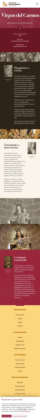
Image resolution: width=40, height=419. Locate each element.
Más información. (25, 411)
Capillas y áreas (20, 345)
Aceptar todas (6, 416)
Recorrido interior (20, 386)
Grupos (20, 322)
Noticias (20, 318)
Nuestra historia (20, 390)
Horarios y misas (20, 360)
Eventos (20, 371)
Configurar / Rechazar (19, 416)
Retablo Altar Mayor (20, 348)
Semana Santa (20, 363)
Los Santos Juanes (19, 393)
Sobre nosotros (19, 315)
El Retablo (20, 382)
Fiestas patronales (20, 367)
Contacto (20, 326)
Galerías (20, 337)
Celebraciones (20, 341)
